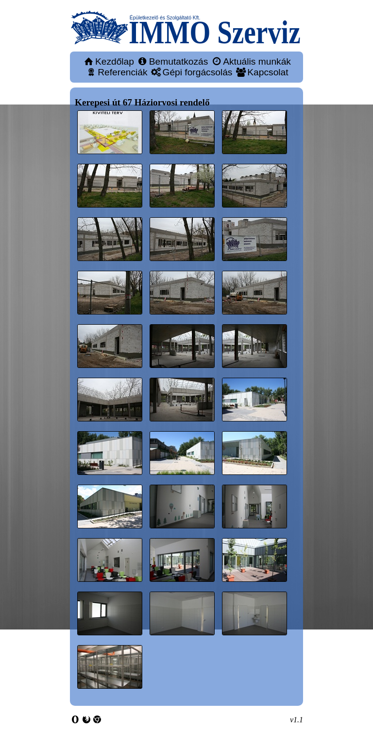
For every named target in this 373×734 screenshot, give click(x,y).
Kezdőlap (114, 61)
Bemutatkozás (178, 61)
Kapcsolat (267, 72)
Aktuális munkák (257, 61)
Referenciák (122, 72)
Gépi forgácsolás (197, 72)
